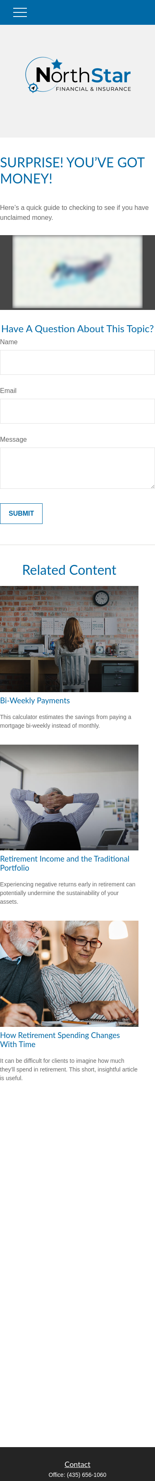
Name (9, 341)
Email (8, 390)
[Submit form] (21, 513)
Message (13, 439)
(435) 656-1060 (87, 1474)
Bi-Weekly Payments (35, 700)
